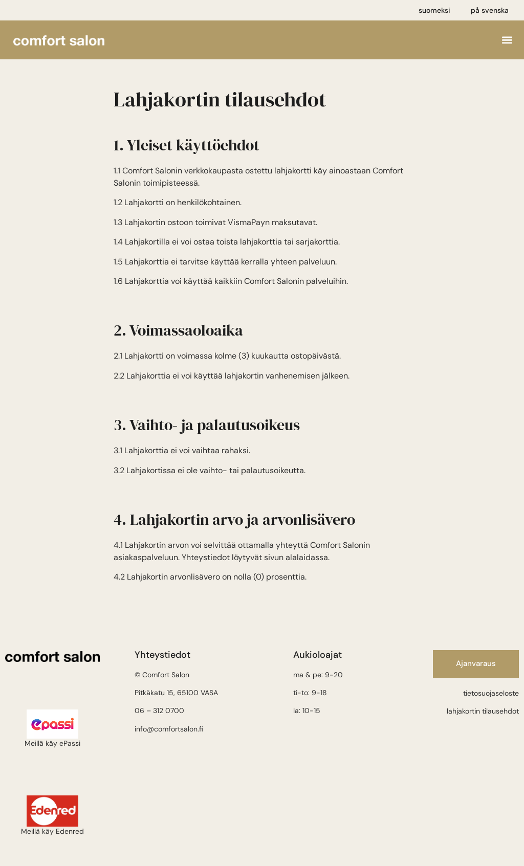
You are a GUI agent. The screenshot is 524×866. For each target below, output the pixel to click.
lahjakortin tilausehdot (483, 711)
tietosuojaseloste (491, 693)
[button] (507, 40)
